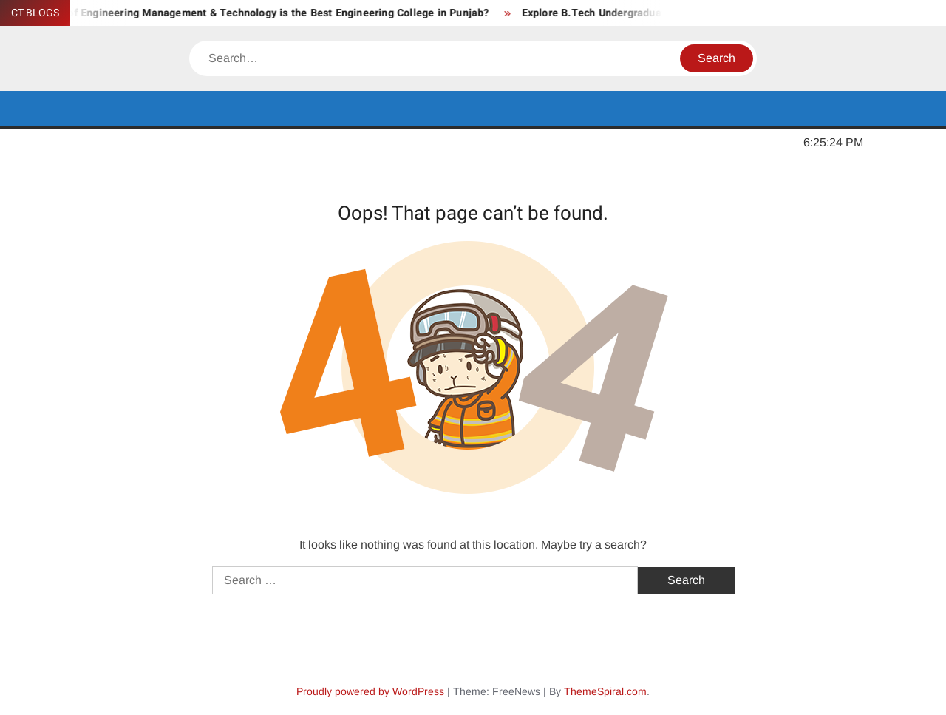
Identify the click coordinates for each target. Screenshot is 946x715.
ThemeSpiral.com (605, 691)
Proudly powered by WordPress (370, 691)
